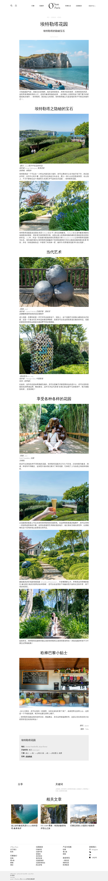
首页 (48, 17)
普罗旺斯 (39, 858)
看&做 (12, 860)
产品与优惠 (67, 847)
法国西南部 (40, 861)
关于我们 (13, 850)
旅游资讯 (66, 858)
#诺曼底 (57, 789)
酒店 (11, 865)
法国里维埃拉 (40, 863)
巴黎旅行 (13, 856)
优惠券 (41, 6)
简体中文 (92, 6)
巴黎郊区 (39, 850)
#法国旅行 (79, 789)
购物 (11, 863)
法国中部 (39, 852)
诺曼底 (59, 17)
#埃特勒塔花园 (71, 789)
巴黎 (33, 6)
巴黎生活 (68, 6)
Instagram (93, 850)
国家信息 (66, 863)
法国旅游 (79, 6)
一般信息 (66, 860)
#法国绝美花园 (62, 791)
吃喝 (11, 858)
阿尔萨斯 (39, 865)
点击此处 (29, 757)
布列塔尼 (39, 856)
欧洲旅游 (66, 865)
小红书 (93, 858)
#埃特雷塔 (63, 789)
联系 (11, 852)
